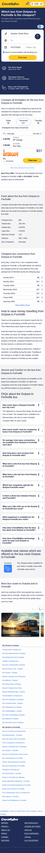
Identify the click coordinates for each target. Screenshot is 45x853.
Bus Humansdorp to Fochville (12, 758)
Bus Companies (31, 833)
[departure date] (16, 47)
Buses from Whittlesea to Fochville (14, 800)
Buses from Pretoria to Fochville (13, 789)
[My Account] (27, 3)
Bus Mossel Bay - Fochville (11, 773)
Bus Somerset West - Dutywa (12, 703)
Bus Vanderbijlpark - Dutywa (12, 711)
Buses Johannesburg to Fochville (13, 762)
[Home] (12, 3)
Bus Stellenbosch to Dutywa (12, 707)
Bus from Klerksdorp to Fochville (13, 766)
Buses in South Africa (18, 811)
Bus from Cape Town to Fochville (13, 739)
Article (28, 830)
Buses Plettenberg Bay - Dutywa (13, 692)
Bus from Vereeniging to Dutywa (13, 715)
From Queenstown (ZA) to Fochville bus (16, 793)
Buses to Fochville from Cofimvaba (14, 747)
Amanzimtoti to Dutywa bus (11, 649)
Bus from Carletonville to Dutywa (13, 665)
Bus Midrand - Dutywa (10, 680)
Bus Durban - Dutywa (9, 672)
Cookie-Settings (32, 826)
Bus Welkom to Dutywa (10, 719)
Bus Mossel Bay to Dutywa (11, 684)
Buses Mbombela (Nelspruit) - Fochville (16, 781)
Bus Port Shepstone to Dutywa (13, 699)
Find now (32, 160)
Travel (27, 837)
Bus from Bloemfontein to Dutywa (13, 653)
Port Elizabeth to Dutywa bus (12, 696)
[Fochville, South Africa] (25, 40)
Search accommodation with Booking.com (21, 52)
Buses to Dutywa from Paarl (12, 688)
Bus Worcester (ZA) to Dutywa (12, 722)
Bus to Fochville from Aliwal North (14, 731)
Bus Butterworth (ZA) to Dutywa (13, 657)
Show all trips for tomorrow (22, 168)
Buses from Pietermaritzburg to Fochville (16, 785)
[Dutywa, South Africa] (25, 34)
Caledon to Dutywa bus (10, 661)
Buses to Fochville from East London (15, 754)
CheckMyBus (4, 811)
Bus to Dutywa (32, 811)
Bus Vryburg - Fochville (10, 796)
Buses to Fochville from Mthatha (13, 777)
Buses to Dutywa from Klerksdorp (13, 676)
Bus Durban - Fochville (10, 750)
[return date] (33, 47)
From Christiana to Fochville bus (13, 743)
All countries (31, 840)
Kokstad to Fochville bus (10, 770)
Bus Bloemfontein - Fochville (12, 735)
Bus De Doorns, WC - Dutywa (12, 669)
